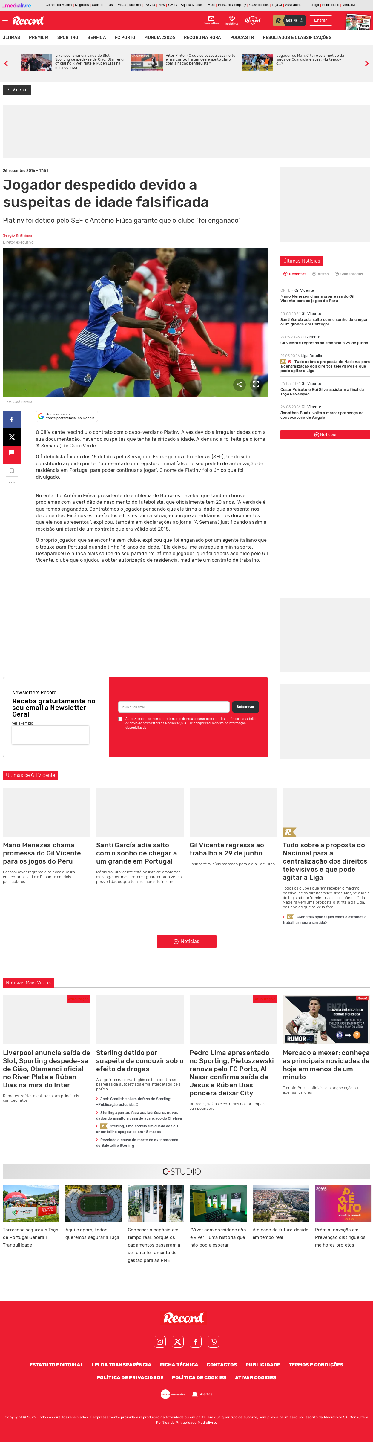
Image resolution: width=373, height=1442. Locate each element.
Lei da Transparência (121, 1365)
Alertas (206, 1394)
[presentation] (50, 735)
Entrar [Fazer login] (320, 20)
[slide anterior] (6, 63)
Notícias (325, 435)
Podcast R (242, 37)
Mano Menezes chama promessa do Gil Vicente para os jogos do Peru (317, 298)
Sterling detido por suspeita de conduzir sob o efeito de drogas (139, 1061)
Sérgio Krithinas (17, 235)
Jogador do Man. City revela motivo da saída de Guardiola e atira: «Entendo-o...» (310, 59)
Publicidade (262, 1365)
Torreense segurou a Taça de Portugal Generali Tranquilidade (30, 1237)
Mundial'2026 (159, 37)
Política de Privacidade (130, 1377)
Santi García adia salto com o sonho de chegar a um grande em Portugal (324, 321)
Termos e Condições (316, 1365)
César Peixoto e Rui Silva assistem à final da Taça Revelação (322, 391)
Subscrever (245, 707)
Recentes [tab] (294, 273)
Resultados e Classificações (297, 37)
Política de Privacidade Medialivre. (186, 1422)
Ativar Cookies (256, 1377)
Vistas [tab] (320, 273)
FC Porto (125, 37)
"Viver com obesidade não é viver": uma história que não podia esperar (218, 1237)
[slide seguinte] (367, 63)
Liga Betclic (301, 355)
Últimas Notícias (301, 261)
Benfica (96, 37)
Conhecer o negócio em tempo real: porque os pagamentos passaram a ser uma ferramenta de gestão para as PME (154, 1245)
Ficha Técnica (179, 1365)
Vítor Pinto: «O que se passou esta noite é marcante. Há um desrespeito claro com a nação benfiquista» (200, 59)
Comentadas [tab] (349, 273)
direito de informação (230, 723)
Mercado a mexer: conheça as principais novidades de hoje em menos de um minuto (326, 1065)
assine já (294, 21)
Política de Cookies (199, 1377)
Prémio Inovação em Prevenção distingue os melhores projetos (340, 1237)
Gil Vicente (297, 290)
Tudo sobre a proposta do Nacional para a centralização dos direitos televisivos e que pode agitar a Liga (325, 366)
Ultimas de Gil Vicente (30, 775)
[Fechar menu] (5, 20)
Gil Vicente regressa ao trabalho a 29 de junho (324, 343)
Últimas (11, 37)
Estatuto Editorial (57, 1365)
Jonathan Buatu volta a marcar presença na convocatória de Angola (321, 415)
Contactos (222, 1365)
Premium (38, 37)
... (12, 480)
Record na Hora (202, 37)
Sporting (68, 37)
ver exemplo (22, 723)
